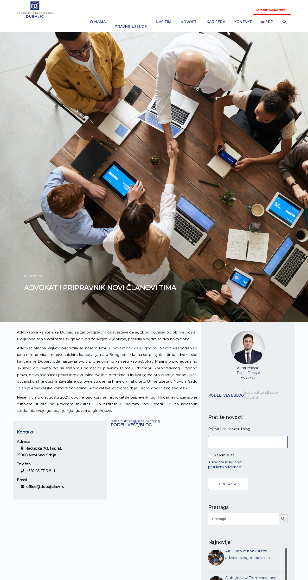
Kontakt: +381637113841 (272, 10)
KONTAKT (211, 9)
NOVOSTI (164, 9)
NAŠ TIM (143, 9)
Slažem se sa (221, 442)
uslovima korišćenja (225, 450)
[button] (245, 8)
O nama (84, 9)
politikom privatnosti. (225, 455)
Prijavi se (228, 471)
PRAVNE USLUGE (113, 9)
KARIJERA (188, 9)
